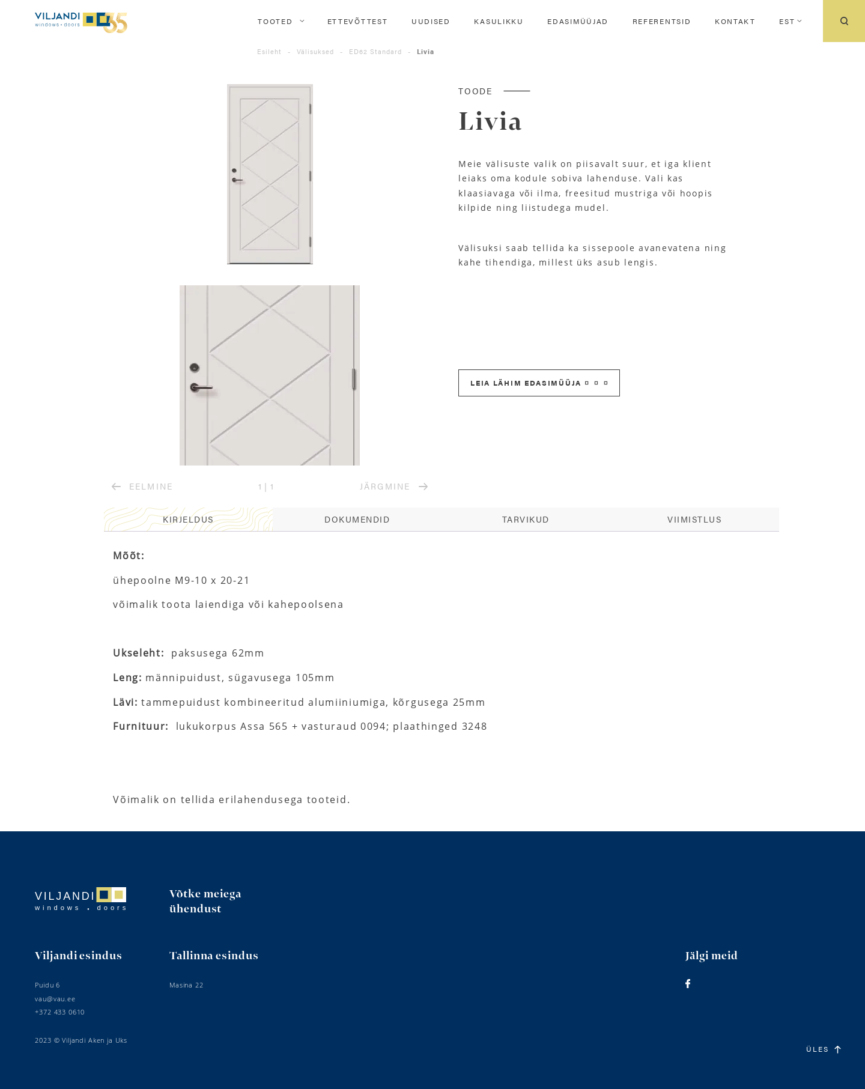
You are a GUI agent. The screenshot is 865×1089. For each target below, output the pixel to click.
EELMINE (142, 486)
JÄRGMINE (393, 486)
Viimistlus (694, 519)
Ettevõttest (357, 21)
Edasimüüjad (578, 21)
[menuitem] (787, 21)
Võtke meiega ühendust (205, 902)
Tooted (275, 21)
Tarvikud (526, 519)
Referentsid (662, 21)
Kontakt (735, 21)
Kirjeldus (188, 519)
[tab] (188, 520)
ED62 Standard (375, 51)
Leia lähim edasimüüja (538, 382)
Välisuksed (315, 51)
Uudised (431, 21)
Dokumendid (357, 519)
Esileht (269, 51)
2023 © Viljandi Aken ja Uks (81, 1040)
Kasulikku (498, 21)
